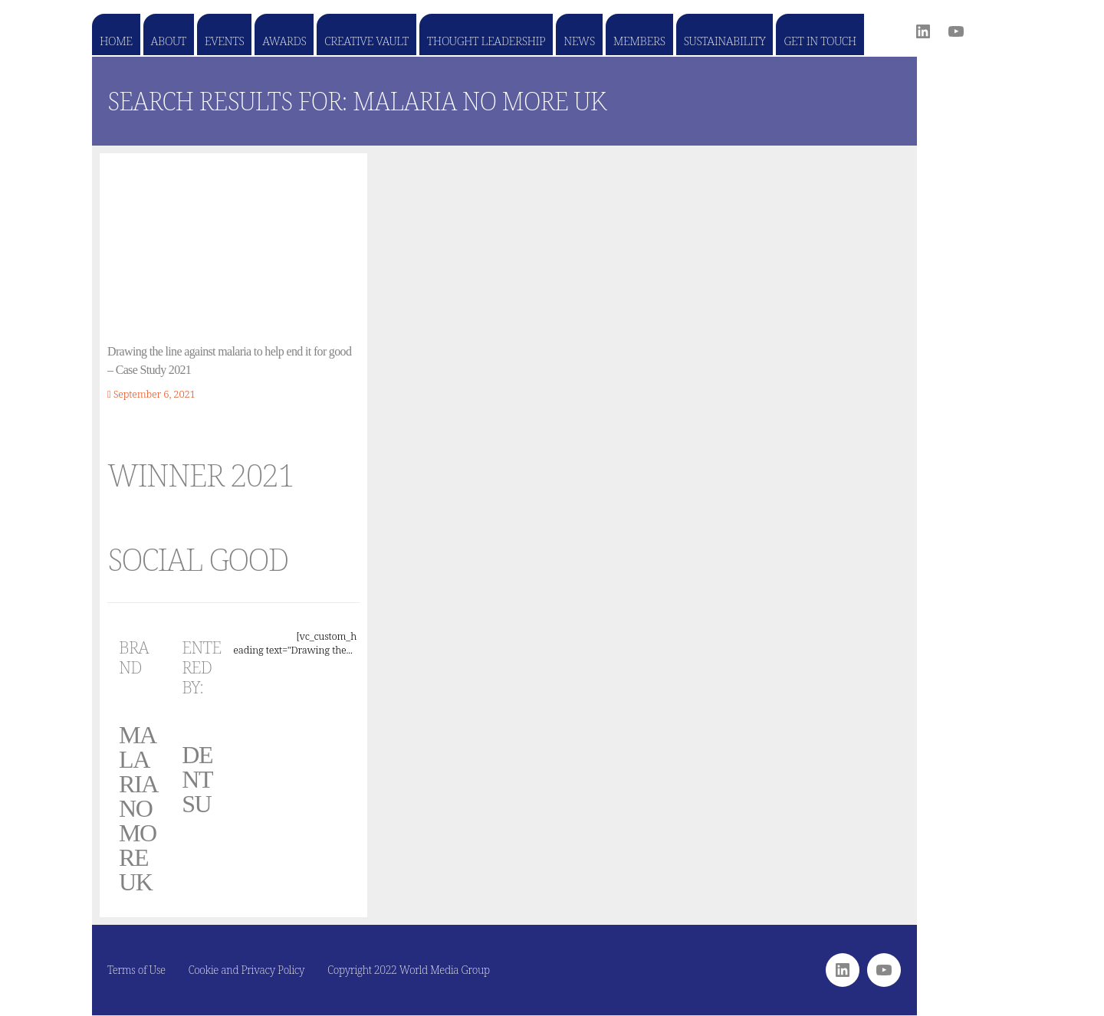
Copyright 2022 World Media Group (408, 969)
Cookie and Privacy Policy (247, 969)
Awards (284, 40)
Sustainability (725, 40)
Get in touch (820, 40)
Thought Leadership (486, 40)
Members (639, 40)
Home (116, 40)
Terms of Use (136, 969)
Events (224, 40)
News (579, 40)
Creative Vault (366, 40)
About (168, 40)
